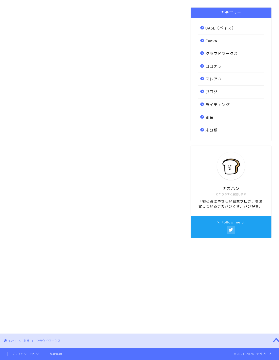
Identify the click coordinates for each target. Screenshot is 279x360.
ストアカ (213, 79)
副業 (209, 117)
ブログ (211, 91)
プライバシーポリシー (27, 354)
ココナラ (213, 66)
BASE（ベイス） (220, 28)
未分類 (211, 130)
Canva (211, 41)
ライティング (217, 104)
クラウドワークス (221, 53)
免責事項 (56, 354)
